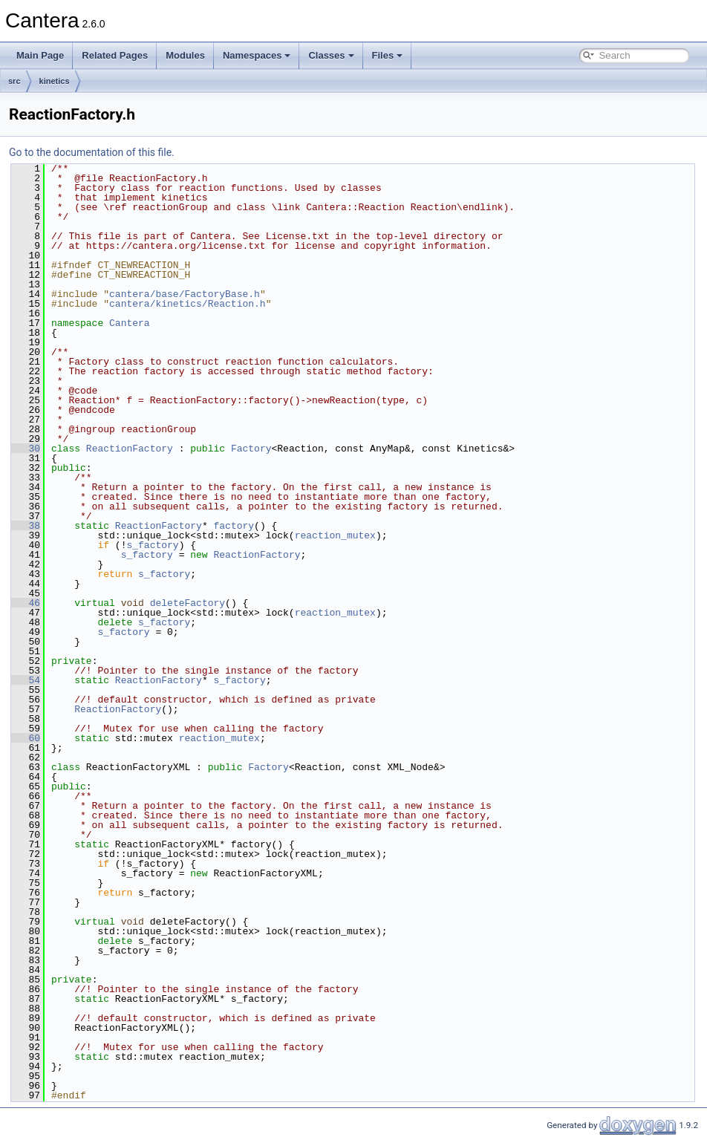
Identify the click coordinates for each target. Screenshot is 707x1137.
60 (25, 738)
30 (25, 448)
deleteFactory (187, 603)
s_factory (152, 545)
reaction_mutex (335, 535)
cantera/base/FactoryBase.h (184, 294)
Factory (251, 448)
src (14, 80)
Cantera (129, 323)
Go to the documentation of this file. (92, 152)
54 (25, 680)
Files (387, 55)
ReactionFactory (129, 448)
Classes (331, 55)
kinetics (54, 80)
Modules (185, 55)
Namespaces (257, 55)
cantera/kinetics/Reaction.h (187, 303)
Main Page (40, 55)
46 (25, 603)
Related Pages (115, 55)
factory (233, 525)
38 (25, 525)
